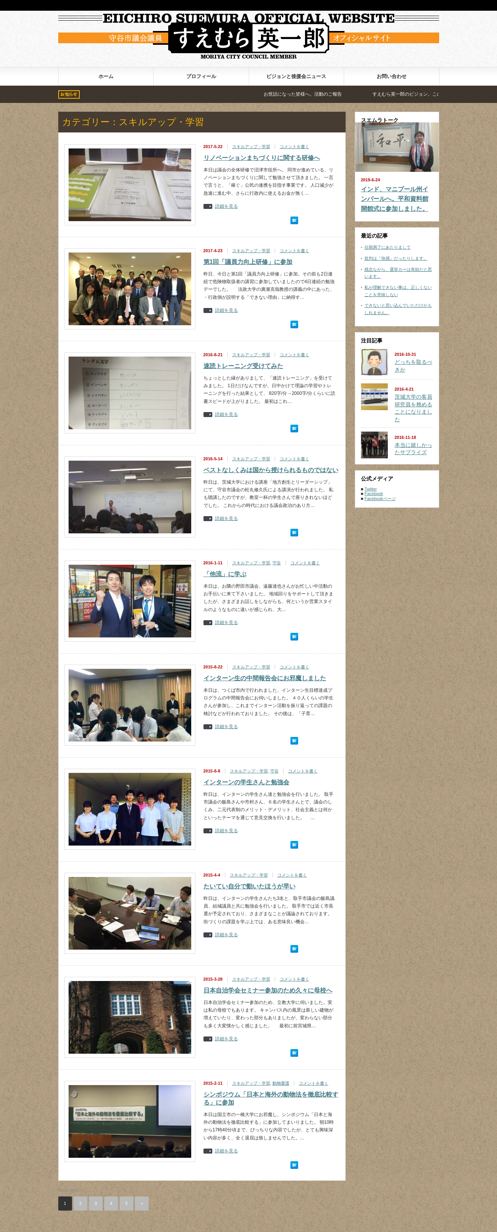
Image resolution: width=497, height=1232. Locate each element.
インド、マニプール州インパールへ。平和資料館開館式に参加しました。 (394, 199)
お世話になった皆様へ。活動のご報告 (315, 94)
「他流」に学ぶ (224, 574)
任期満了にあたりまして (387, 247)
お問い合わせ (392, 76)
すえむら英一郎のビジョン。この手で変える (431, 94)
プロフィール (201, 76)
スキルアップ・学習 (251, 146)
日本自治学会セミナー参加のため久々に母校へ (267, 990)
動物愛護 (280, 1083)
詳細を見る (226, 206)
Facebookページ (379, 498)
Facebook (373, 493)
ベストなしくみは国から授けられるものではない (270, 470)
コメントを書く (294, 146)
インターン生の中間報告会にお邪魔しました (264, 678)
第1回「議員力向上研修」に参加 (248, 262)
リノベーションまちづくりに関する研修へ (261, 158)
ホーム (105, 76)
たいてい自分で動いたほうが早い (249, 886)
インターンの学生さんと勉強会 (246, 782)
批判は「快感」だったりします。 (396, 258)
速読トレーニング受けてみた (243, 366)
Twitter (370, 489)
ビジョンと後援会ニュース (296, 76)
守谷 (276, 563)
